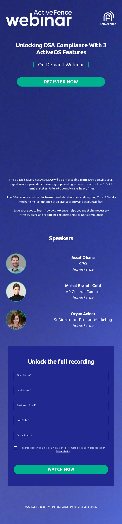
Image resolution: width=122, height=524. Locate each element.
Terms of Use (75, 507)
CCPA (64, 507)
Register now (61, 81)
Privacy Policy (63, 451)
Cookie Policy (90, 507)
